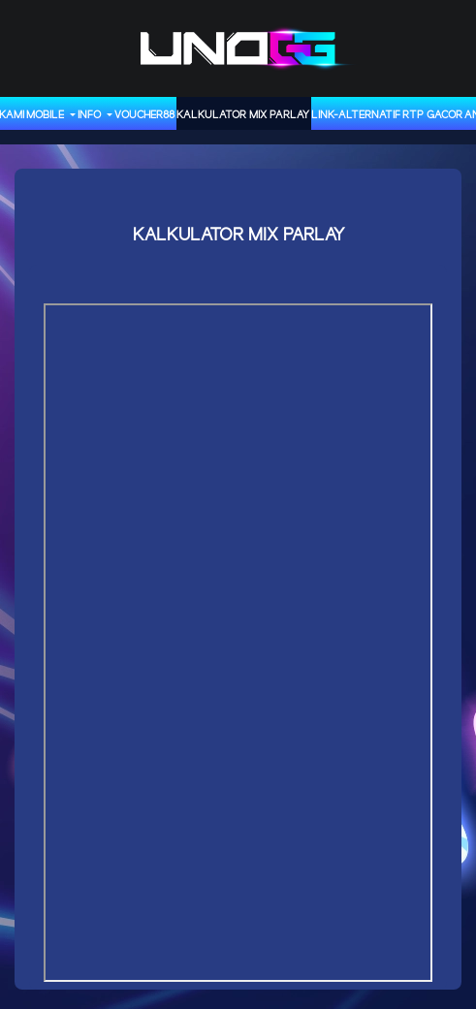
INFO (91, 115)
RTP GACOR (432, 115)
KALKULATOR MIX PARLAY (242, 115)
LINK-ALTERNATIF (355, 115)
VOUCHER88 (144, 115)
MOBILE (46, 115)
